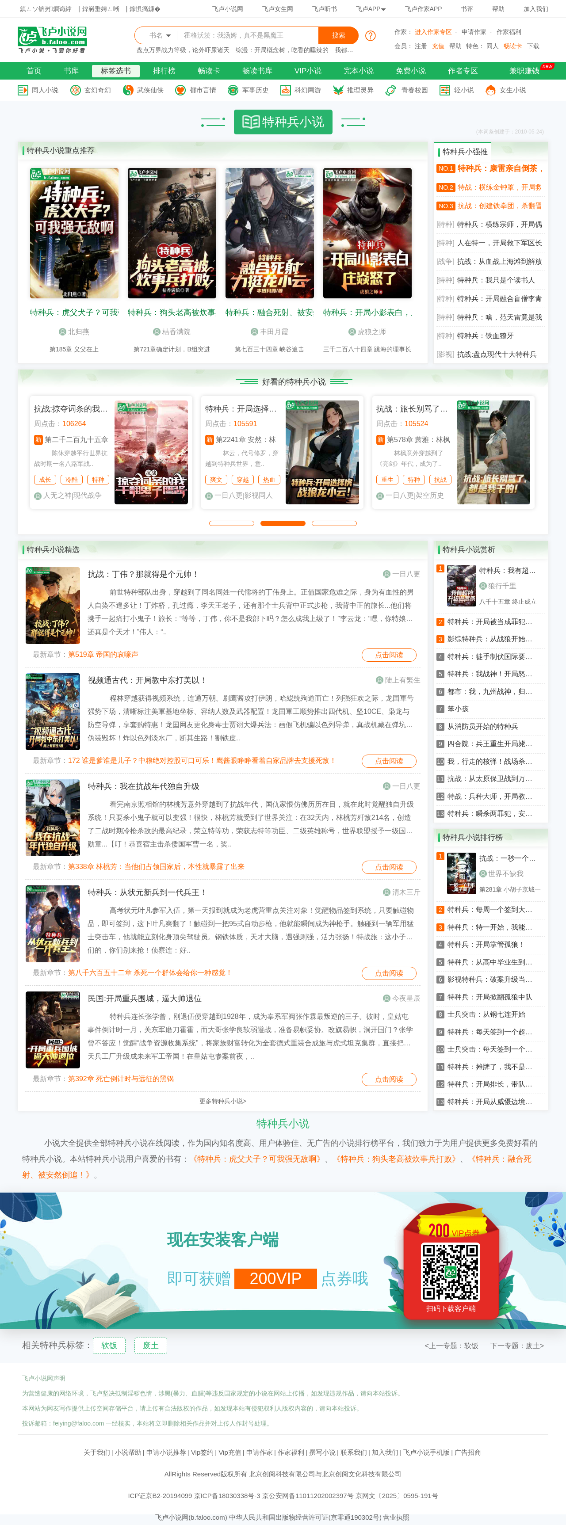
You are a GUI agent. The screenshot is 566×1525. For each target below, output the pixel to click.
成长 (45, 479)
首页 (34, 71)
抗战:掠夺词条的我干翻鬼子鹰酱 (91, 408)
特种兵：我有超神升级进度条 (511, 570)
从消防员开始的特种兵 (482, 726)
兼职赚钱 (524, 71)
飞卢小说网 (227, 8)
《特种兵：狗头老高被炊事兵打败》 (396, 1159)
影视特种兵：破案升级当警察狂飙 (492, 979)
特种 (98, 479)
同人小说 (45, 90)
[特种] (445, 224)
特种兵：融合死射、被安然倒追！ (285, 312)
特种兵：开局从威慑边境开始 (492, 1102)
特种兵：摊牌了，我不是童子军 (492, 1067)
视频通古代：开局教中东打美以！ (147, 680)
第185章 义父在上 (74, 349)
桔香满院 (176, 332)
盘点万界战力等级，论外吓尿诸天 (183, 49)
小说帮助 (128, 1452)
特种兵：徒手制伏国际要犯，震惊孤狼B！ (492, 656)
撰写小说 (322, 1452)
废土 (151, 1345)
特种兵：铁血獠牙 (485, 335)
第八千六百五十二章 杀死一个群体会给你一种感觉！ (150, 972)
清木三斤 (406, 892)
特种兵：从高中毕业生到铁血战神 (492, 962)
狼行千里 (497, 586)
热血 (269, 479)
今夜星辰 (406, 998)
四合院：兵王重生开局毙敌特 (492, 743)
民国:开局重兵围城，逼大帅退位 (145, 998)
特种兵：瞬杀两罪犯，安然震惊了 (492, 813)
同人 (492, 46)
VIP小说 (307, 71)
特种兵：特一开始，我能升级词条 (492, 927)
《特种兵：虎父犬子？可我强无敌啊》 (257, 1159)
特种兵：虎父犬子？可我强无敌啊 (89, 312)
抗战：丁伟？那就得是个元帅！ (143, 574)
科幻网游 (307, 90)
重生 (387, 479)
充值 (438, 46)
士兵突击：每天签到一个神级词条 (492, 1049)
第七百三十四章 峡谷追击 (270, 349)
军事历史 (255, 90)
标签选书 (116, 71)
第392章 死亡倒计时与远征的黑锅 (121, 1079)
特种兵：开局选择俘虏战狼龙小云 (265, 408)
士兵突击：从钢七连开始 (486, 1014)
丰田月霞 (274, 332)
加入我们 (536, 8)
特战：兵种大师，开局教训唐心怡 (492, 796)
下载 (533, 46)
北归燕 (78, 332)
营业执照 (396, 1517)
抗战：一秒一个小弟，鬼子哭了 (511, 858)
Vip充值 (229, 1452)
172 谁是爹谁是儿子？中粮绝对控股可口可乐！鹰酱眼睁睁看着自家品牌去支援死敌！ (202, 760)
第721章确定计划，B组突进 (172, 349)
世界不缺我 (501, 873)
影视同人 (259, 495)
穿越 (243, 479)
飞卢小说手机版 (426, 1452)
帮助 (498, 8)
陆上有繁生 (403, 680)
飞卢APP (371, 8)
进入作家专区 (433, 31)
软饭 (109, 1345)
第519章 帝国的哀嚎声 (103, 654)
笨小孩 (458, 709)
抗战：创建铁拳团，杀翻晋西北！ (499, 206)
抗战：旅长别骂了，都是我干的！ (436, 408)
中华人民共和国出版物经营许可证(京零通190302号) (305, 1517)
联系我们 (353, 1452)
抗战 (440, 479)
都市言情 (203, 90)
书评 (467, 8)
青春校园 (415, 90)
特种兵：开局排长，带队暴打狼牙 (492, 1084)
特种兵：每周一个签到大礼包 (492, 909)
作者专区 (463, 71)
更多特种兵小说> (222, 1101)
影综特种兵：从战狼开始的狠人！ (492, 639)
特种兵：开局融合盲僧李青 (499, 298)
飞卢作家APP (423, 8)
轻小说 (464, 90)
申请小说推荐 (166, 1452)
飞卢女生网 (277, 8)
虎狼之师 (372, 332)
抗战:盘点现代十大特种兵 (497, 354)
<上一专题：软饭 (451, 1346)
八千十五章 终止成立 (508, 602)
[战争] (445, 261)
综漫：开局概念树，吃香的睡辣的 (282, 49)
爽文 (216, 479)
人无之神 (57, 495)
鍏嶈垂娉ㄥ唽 (100, 8)
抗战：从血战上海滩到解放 (499, 261)
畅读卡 (513, 46)
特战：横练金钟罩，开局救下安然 (499, 187)
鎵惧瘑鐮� (145, 8)
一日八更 (228, 495)
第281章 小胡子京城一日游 (510, 889)
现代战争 (87, 495)
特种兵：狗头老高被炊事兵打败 (183, 312)
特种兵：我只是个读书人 (496, 280)
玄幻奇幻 (97, 90)
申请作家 (474, 31)
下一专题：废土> (517, 1346)
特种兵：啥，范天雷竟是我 (499, 317)
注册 (421, 46)
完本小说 (359, 71)
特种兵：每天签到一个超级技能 (492, 1032)
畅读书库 (257, 71)
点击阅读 (389, 655)
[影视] (445, 354)
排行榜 (164, 71)
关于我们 (97, 1452)
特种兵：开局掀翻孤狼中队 (489, 997)
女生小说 (513, 90)
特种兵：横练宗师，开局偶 (499, 224)
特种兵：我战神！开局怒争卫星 (492, 674)
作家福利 (509, 31)
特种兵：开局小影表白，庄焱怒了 (383, 312)
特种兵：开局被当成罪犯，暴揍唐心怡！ (492, 621)
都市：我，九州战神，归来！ (492, 691)
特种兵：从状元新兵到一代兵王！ (147, 892)
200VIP (275, 1279)
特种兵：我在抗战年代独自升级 (143, 786)
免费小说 (411, 71)
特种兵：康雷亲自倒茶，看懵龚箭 (500, 168)
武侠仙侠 (150, 90)
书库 (71, 71)
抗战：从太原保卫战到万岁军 (492, 778)
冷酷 (71, 479)
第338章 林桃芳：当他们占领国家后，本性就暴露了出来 (156, 866)
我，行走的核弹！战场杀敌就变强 (492, 761)
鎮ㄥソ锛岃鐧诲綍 (46, 8)
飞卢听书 (324, 8)
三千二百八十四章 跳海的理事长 (367, 349)
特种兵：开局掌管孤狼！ (486, 944)
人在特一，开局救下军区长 (499, 243)
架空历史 (430, 495)
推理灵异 (360, 90)
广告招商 (468, 1452)
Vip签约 (202, 1452)
